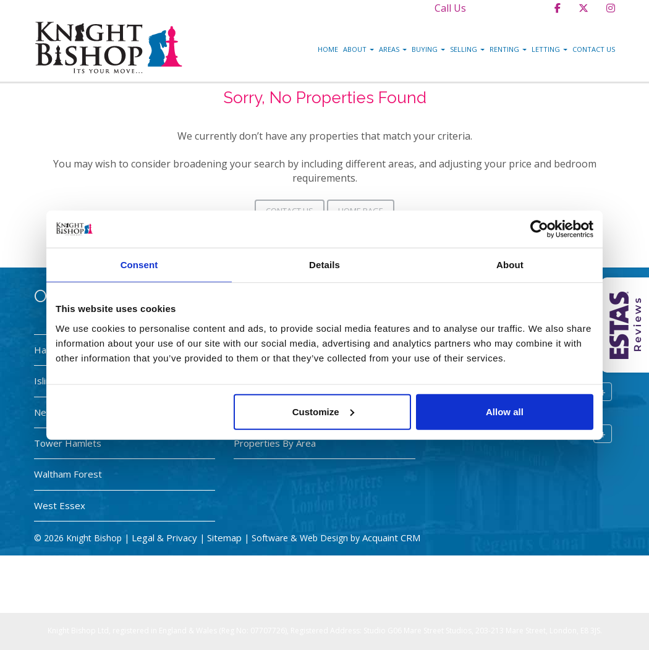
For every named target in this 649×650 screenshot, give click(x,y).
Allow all (505, 411)
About (358, 49)
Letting (549, 49)
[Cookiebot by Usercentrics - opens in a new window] (539, 229)
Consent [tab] (139, 265)
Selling (467, 49)
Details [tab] (324, 265)
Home (328, 49)
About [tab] (510, 265)
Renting (508, 49)
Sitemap (224, 537)
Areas (393, 49)
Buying (428, 49)
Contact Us (593, 49)
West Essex (59, 505)
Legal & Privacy (164, 537)
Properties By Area (275, 443)
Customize (323, 411)
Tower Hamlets (67, 443)
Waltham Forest (68, 474)
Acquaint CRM (391, 537)
